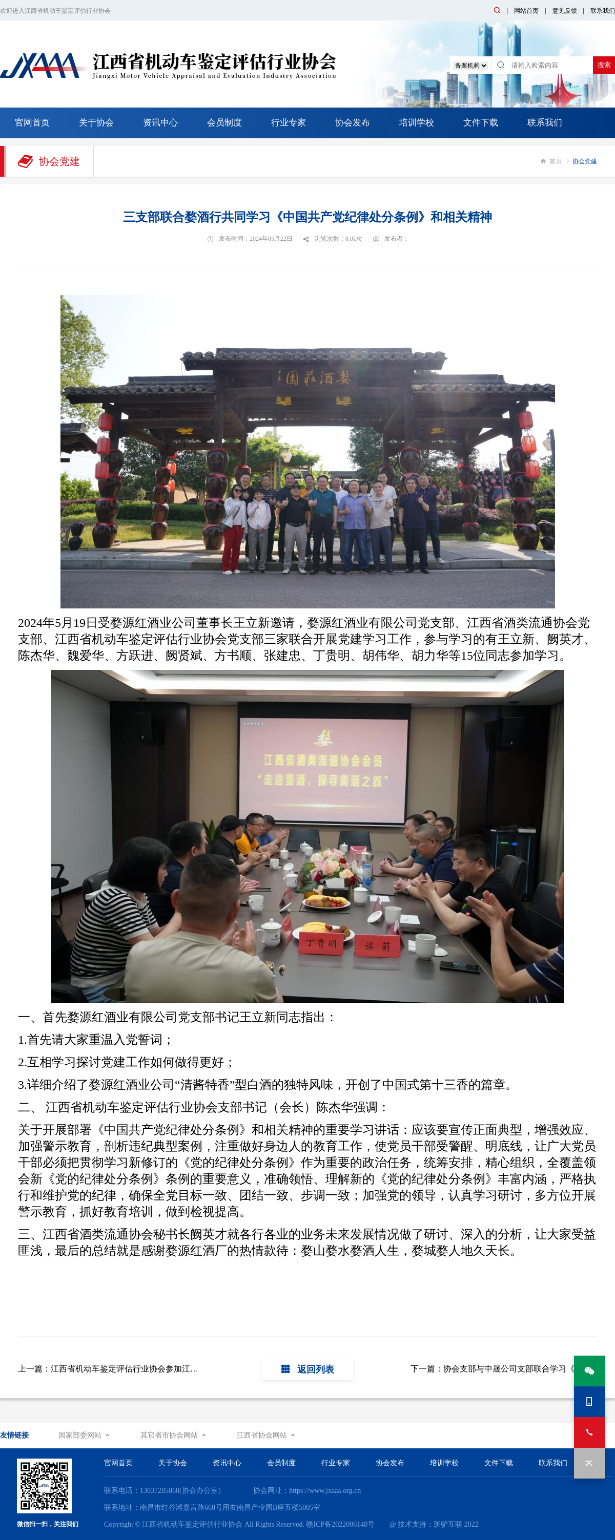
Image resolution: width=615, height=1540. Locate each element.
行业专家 (288, 123)
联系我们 (602, 10)
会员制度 (224, 123)
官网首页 (32, 123)
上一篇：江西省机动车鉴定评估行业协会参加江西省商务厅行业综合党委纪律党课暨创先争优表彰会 (198, 1368)
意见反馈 (564, 10)
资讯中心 (160, 123)
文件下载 (480, 123)
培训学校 (416, 123)
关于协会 (96, 123)
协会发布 (352, 123)
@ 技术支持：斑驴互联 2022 (434, 1524)
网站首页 (526, 10)
